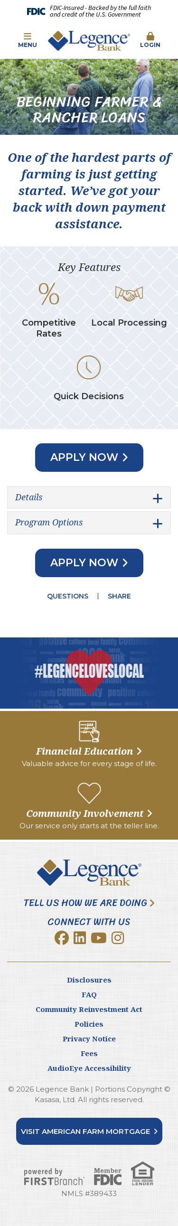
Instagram (118, 938)
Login (150, 40)
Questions (67, 596)
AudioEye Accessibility (89, 1068)
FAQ (89, 994)
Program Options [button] (49, 522)
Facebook (62, 938)
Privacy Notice (89, 1038)
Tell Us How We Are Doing (85, 903)
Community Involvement (84, 813)
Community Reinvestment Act (89, 1009)
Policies (89, 1024)
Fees (89, 1053)
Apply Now (84, 457)
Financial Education (84, 751)
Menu (27, 40)
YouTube (99, 938)
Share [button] (119, 596)
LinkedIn (80, 938)
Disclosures (89, 979)
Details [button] (28, 497)
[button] (27, 41)
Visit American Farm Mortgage (85, 1131)
